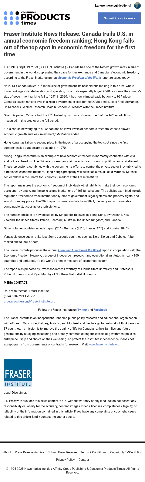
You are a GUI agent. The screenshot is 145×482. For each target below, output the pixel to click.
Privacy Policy (65, 459)
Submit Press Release (62, 452)
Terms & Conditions (93, 452)
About (7, 452)
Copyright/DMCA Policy (126, 452)
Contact (84, 459)
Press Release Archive (29, 452)
